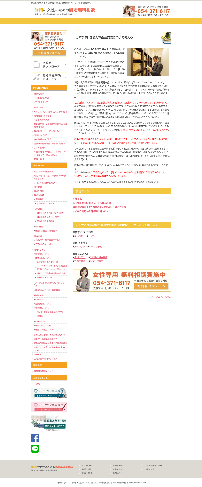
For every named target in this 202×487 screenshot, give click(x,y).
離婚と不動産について (45, 330)
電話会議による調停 (45, 221)
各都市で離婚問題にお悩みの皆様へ (49, 144)
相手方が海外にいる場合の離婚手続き (50, 343)
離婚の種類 (39, 195)
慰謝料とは (40, 321)
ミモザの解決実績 (41, 120)
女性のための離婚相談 (43, 171)
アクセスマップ (41, 102)
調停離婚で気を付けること (48, 217)
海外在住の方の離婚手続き (46, 339)
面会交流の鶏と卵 (44, 277)
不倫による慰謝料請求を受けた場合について (50, 349)
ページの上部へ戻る (161, 297)
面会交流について (43, 258)
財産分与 (39, 299)
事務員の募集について (43, 371)
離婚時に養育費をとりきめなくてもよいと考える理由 (99, 207)
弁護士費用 (88, 21)
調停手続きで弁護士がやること (50, 213)
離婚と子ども (39, 250)
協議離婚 (39, 199)
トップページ (41, 21)
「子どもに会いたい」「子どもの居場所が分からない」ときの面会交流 (52, 267)
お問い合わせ (159, 21)
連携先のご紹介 (41, 135)
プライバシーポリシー (153, 465)
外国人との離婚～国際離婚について (49, 335)
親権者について (42, 254)
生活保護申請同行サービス (45, 359)
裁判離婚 (39, 227)
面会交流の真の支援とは (47, 262)
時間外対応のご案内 (43, 139)
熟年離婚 (38, 187)
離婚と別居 (39, 191)
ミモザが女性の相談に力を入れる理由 (92, 203)
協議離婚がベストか (45, 203)
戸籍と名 (77, 199)
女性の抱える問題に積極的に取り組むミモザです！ (50, 177)
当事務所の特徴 (42, 98)
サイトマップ (149, 469)
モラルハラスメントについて (47, 244)
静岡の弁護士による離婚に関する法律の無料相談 (50, 125)
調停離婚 (39, 209)
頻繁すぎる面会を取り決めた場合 (51, 273)
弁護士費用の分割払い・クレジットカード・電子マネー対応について (50, 153)
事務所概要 (111, 21)
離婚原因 (38, 236)
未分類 (37, 384)
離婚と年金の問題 (43, 325)
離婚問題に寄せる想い (43, 116)
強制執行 (41, 316)
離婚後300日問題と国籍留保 (47, 290)
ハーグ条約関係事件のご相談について (50, 284)
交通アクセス (135, 21)
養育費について (42, 308)
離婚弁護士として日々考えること (48, 131)
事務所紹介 (39, 94)
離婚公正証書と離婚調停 (46, 231)
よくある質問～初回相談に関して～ (90, 211)
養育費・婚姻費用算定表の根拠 (50, 312)
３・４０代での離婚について (45, 183)
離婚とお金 (39, 295)
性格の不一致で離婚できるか (48, 240)
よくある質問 (39, 148)
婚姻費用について (43, 304)
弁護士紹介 (64, 21)
